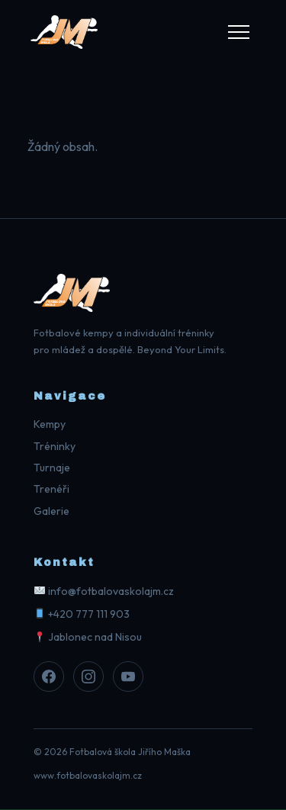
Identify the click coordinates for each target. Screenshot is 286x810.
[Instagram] (88, 676)
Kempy (50, 424)
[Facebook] (49, 676)
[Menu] (238, 32)
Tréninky (55, 446)
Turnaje (52, 467)
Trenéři (51, 489)
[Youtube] (128, 676)
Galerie (51, 511)
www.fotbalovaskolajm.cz (88, 775)
